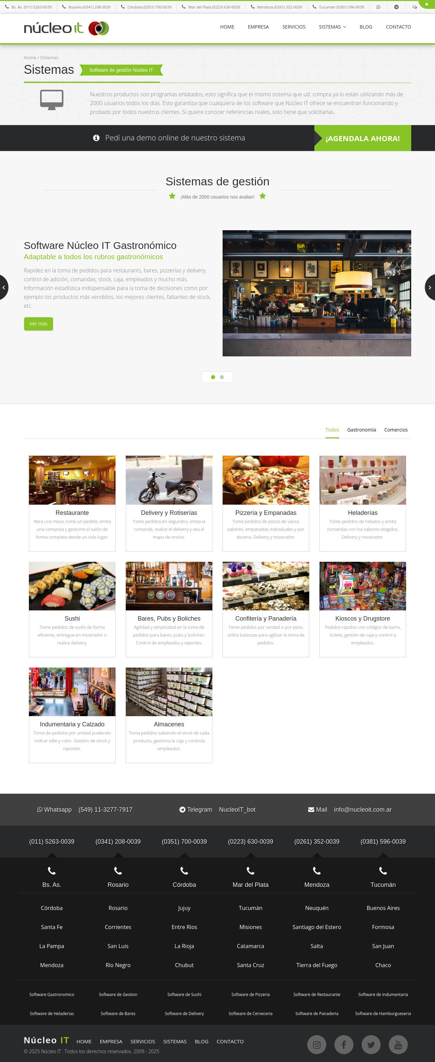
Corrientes (118, 925)
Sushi (72, 617)
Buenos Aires (383, 906)
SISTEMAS (332, 26)
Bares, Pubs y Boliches (169, 617)
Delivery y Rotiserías (169, 511)
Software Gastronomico (51, 993)
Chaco (383, 963)
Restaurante (72, 511)
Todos (332, 429)
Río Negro (118, 963)
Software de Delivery (184, 1012)
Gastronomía (361, 429)
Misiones (250, 925)
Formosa (383, 925)
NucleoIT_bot (237, 808)
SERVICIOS (294, 26)
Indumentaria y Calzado (72, 723)
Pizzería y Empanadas (265, 511)
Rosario (117, 906)
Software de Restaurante (316, 993)
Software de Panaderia (316, 1012)
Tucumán (251, 906)
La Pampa (51, 944)
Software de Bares (118, 1012)
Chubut (184, 963)
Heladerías (363, 511)
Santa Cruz (250, 963)
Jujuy (184, 906)
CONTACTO (398, 26)
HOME (227, 26)
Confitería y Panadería (265, 617)
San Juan (383, 944)
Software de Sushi (184, 993)
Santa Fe (52, 925)
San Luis (118, 944)
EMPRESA (258, 26)
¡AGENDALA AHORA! (363, 138)
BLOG (366, 26)
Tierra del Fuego (316, 963)
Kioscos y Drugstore (362, 617)
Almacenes (169, 723)
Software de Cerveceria (251, 1012)
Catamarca (250, 944)
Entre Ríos (184, 925)
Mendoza (52, 963)
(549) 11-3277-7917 (106, 808)
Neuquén (317, 906)
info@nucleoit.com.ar (363, 808)
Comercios (396, 429)
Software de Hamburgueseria (383, 1012)
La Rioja (184, 944)
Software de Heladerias (52, 1012)
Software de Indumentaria (383, 993)
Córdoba (52, 906)
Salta (317, 944)
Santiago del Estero (317, 925)
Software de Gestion (118, 993)
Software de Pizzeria (250, 993)
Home (30, 57)
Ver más (39, 323)
